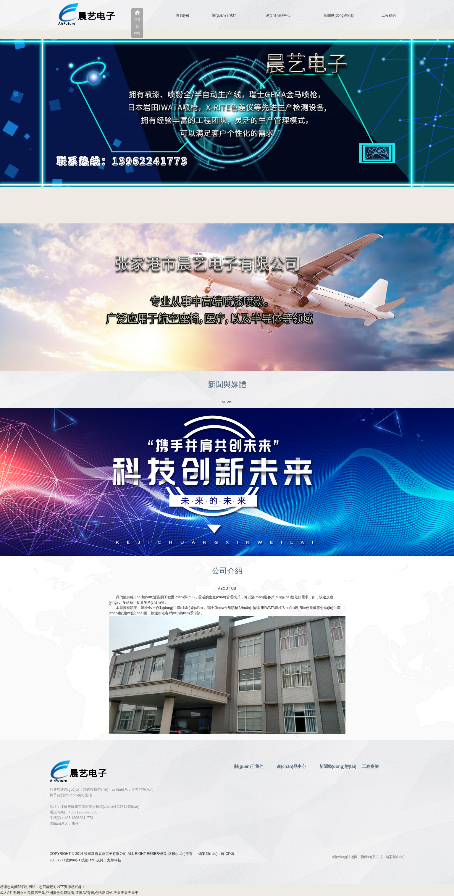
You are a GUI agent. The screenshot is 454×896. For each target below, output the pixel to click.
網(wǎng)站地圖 (345, 857)
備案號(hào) (394, 857)
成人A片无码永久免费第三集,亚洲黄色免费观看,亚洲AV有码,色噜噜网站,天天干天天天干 (69, 893)
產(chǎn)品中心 (278, 15)
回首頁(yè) (137, 26)
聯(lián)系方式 (372, 857)
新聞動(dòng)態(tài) (339, 15)
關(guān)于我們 (224, 15)
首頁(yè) (182, 15)
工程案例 (389, 15)
